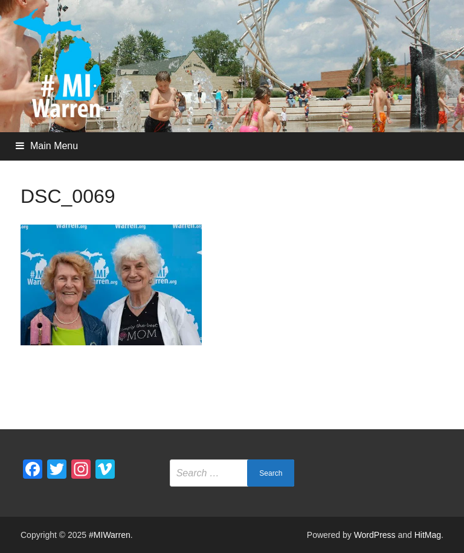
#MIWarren (109, 535)
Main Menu (54, 146)
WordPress (375, 535)
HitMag (427, 535)
